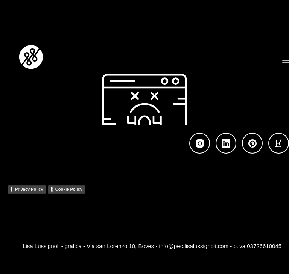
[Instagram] (199, 143)
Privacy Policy (29, 189)
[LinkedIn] (226, 143)
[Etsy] (278, 143)
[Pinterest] (252, 143)
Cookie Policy (68, 189)
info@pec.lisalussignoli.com (193, 246)
